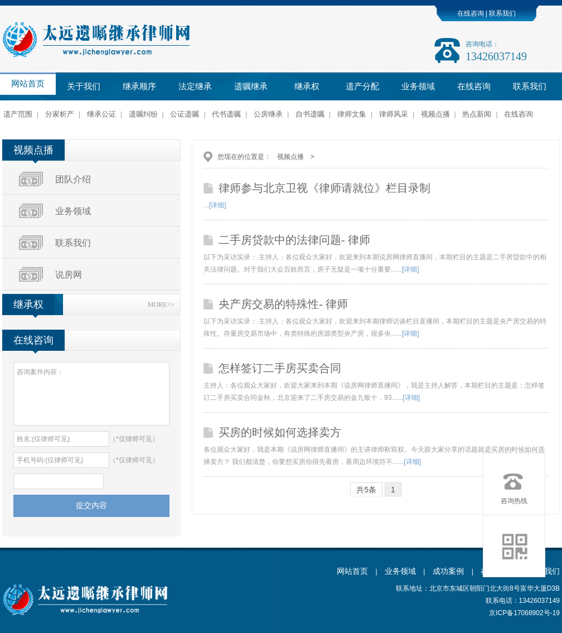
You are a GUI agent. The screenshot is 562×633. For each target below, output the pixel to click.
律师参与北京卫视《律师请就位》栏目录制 (324, 188)
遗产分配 (362, 86)
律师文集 (351, 114)
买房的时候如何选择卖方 (280, 432)
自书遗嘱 (309, 114)
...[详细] (215, 205)
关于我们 (83, 86)
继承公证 (101, 114)
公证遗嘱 (184, 114)
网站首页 (28, 83)
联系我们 (501, 13)
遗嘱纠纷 (143, 114)
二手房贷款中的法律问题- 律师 (294, 240)
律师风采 (393, 114)
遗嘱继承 (251, 86)
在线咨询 (470, 13)
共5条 (366, 489)
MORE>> (161, 304)
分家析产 (59, 114)
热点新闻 (476, 114)
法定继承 (195, 86)
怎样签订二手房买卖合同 (280, 368)
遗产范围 (17, 114)
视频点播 (435, 114)
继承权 (306, 86)
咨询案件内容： (91, 394)
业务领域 (418, 86)
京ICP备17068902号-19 (524, 613)
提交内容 (91, 505)
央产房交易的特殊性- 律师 (283, 304)
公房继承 (268, 114)
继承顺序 (139, 86)
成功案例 (449, 571)
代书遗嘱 (226, 114)
